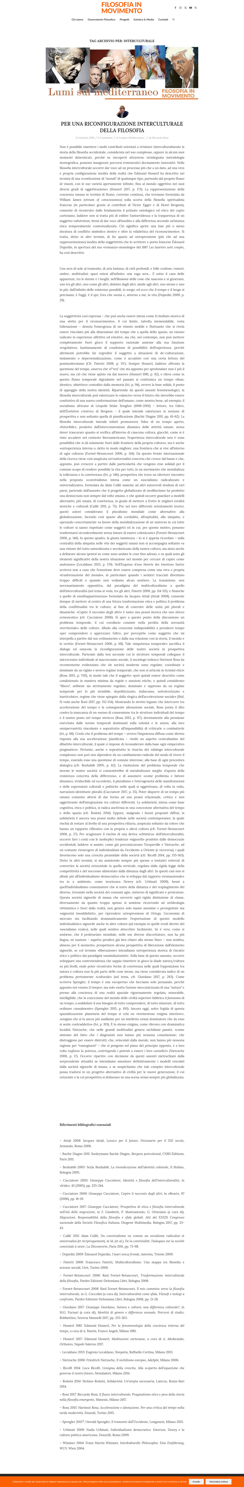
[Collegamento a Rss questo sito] (195, 7)
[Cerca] (172, 19)
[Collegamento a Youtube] (190, 7)
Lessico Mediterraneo (131, 137)
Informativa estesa (218, 1481)
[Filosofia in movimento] (122, 7)
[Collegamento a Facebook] (175, 7)
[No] (239, 1481)
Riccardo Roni (160, 137)
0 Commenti (105, 137)
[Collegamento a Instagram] (180, 7)
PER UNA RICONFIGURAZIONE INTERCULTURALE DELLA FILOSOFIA (122, 127)
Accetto (196, 1481)
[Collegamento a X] (185, 7)
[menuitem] (77, 19)
